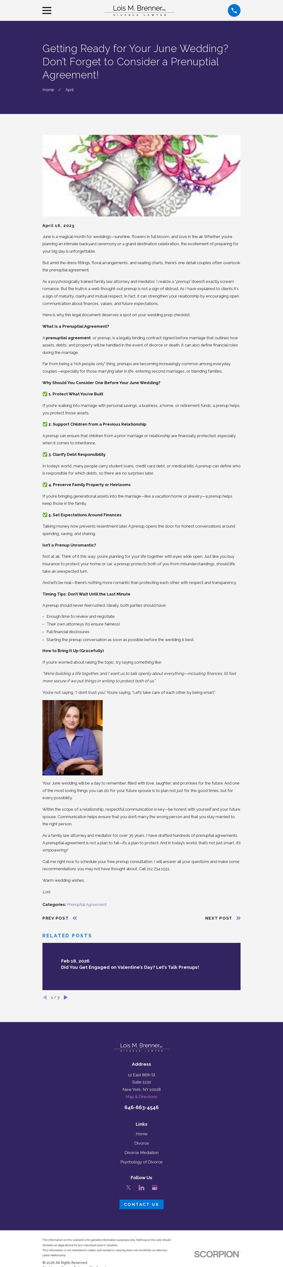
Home (141, 1133)
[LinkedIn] (141, 1187)
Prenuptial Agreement (87, 904)
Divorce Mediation (141, 1152)
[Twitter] (128, 1187)
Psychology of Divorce (141, 1162)
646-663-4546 (141, 1107)
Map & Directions (141, 1096)
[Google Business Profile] (155, 1187)
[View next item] (66, 997)
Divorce (141, 1143)
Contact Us (141, 1204)
